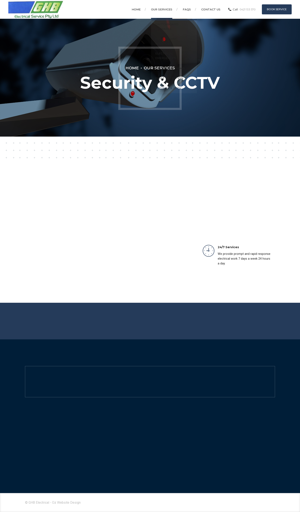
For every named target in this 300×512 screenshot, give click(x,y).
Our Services (161, 9)
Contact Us (210, 9)
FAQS (187, 9)
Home (136, 9)
